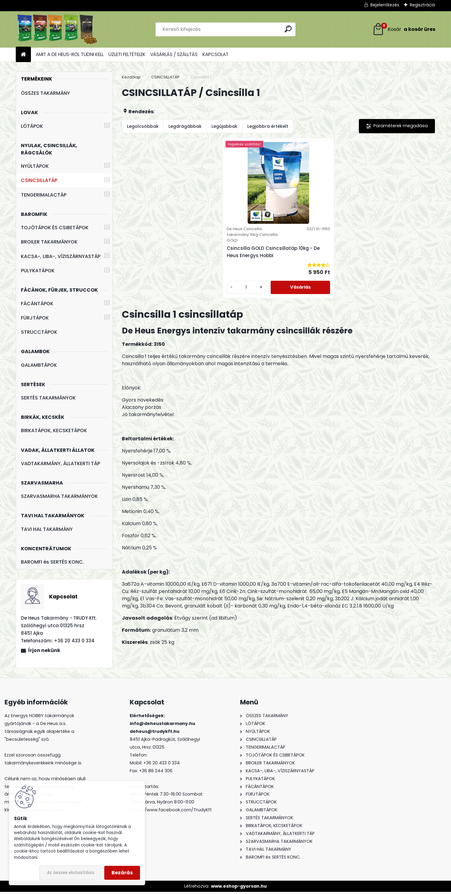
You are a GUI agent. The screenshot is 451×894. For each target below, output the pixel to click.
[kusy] (257, 306)
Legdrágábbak (185, 126)
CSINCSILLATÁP (39, 180)
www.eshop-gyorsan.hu (239, 888)
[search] (288, 28)
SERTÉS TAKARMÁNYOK (48, 397)
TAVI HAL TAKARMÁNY (47, 529)
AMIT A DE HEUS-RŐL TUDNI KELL (70, 54)
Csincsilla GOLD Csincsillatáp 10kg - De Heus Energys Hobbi (273, 261)
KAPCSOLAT (215, 54)
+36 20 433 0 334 (161, 765)
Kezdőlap (131, 77)
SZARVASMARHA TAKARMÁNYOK (59, 496)
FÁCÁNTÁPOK (37, 303)
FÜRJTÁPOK (35, 317)
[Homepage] (23, 54)
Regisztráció (422, 5)
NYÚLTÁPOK (35, 166)
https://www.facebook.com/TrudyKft (171, 812)
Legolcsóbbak (143, 126)
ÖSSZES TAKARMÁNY (45, 93)
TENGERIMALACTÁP (43, 194)
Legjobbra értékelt (267, 126)
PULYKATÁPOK (38, 270)
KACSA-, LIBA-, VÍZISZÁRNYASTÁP (60, 256)
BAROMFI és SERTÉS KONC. (52, 561)
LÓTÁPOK (32, 126)
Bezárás (122, 872)
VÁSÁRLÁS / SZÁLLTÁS (174, 54)
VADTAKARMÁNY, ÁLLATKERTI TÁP (60, 463)
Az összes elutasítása (70, 873)
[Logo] (57, 29)
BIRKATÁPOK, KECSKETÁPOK (54, 430)
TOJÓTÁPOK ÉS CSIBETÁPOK (55, 227)
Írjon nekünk (44, 650)
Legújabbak (224, 126)
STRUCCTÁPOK (39, 332)
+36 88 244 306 (155, 773)
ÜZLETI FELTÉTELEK (127, 54)
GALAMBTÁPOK (39, 365)
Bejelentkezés (384, 5)
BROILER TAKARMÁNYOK (49, 241)
